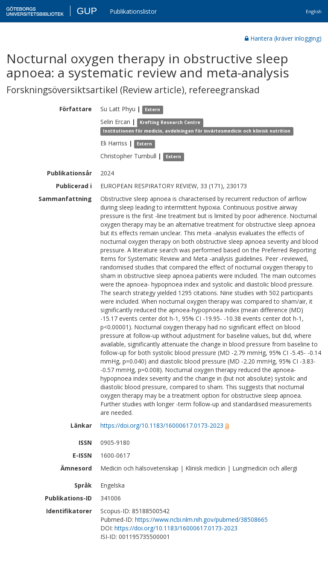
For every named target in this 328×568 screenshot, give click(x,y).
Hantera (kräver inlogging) (283, 38)
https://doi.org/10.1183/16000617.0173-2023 (161, 425)
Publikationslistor (133, 11)
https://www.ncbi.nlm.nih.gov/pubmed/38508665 (201, 519)
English (314, 11)
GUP (86, 11)
